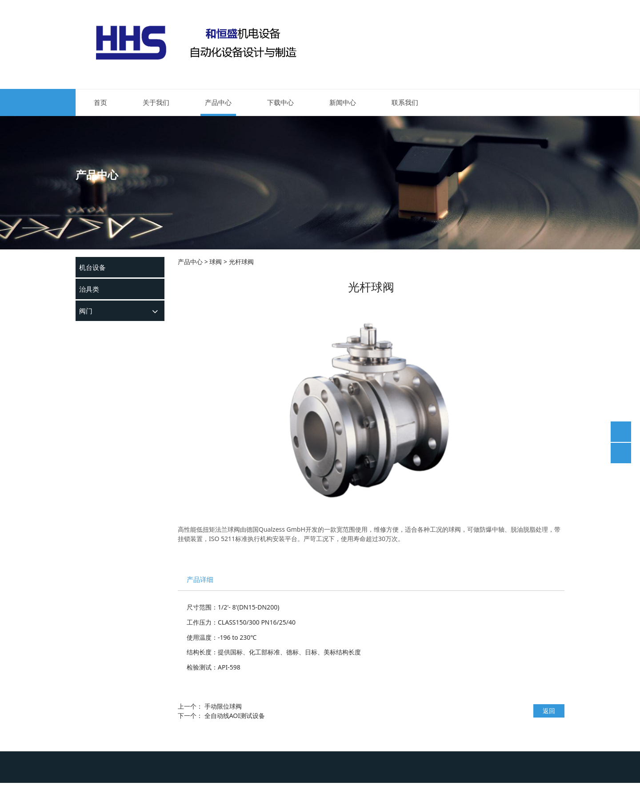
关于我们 (156, 102)
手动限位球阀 (223, 706)
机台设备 (92, 267)
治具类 (89, 289)
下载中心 (280, 102)
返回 (549, 710)
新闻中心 (342, 102)
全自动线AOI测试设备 (234, 715)
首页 (100, 102)
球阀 (215, 261)
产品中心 (218, 102)
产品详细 (200, 579)
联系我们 (405, 102)
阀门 (85, 310)
